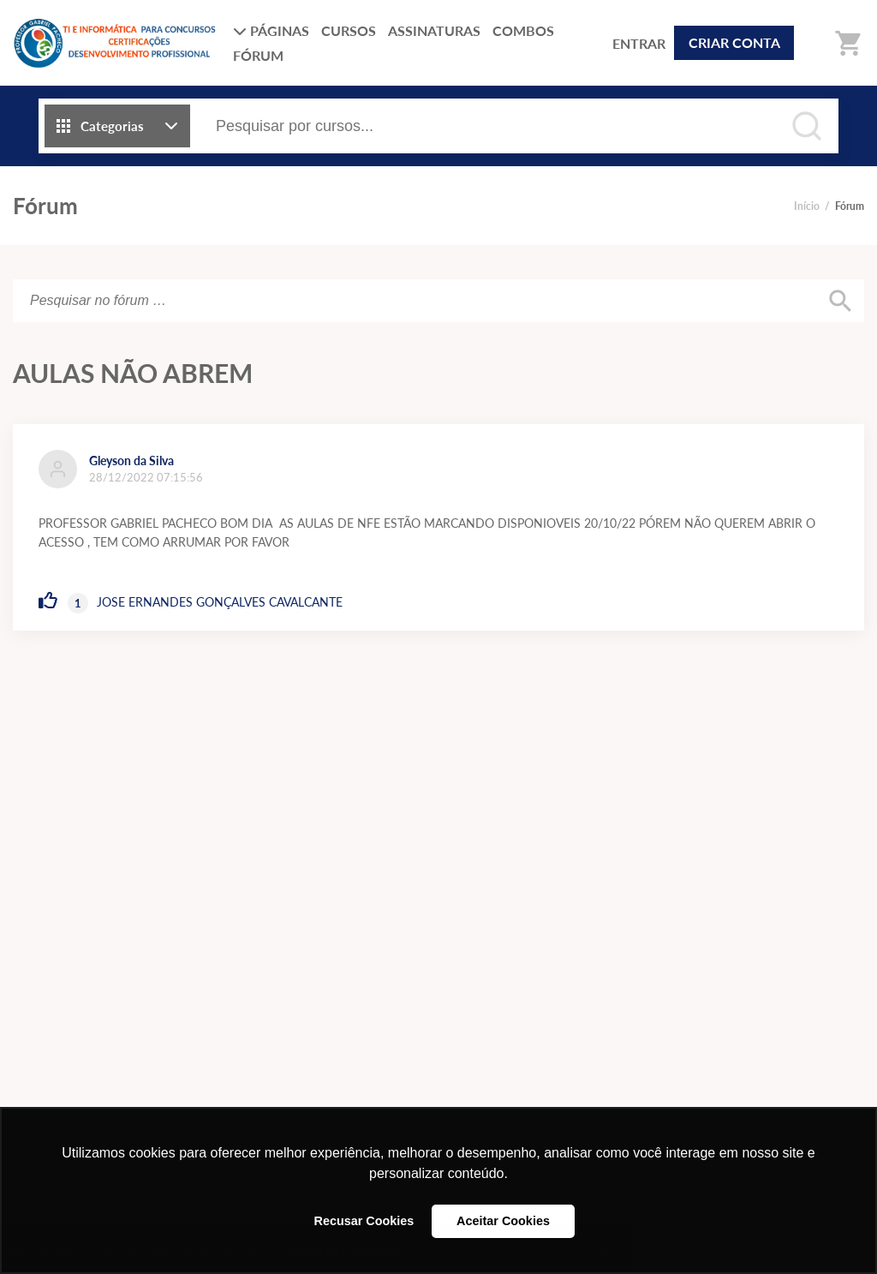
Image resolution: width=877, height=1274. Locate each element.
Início (807, 206)
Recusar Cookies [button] (364, 1221)
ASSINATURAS (434, 30)
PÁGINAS (271, 30)
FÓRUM (258, 55)
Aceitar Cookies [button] (503, 1221)
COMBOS (523, 30)
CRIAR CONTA (734, 42)
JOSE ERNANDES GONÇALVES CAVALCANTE (220, 602)
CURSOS (348, 30)
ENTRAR (638, 43)
